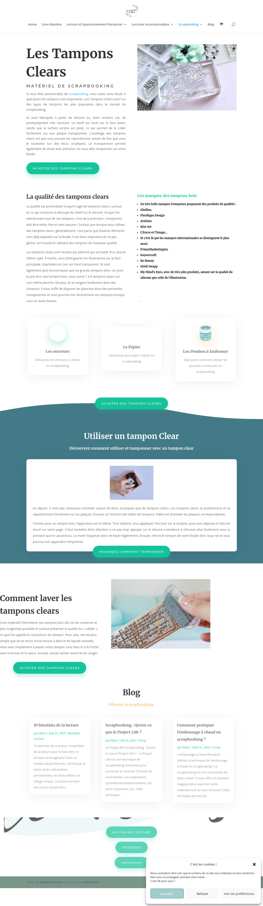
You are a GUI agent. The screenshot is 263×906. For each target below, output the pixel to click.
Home (32, 24)
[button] (254, 864)
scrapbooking (78, 94)
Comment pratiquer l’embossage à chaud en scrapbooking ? (194, 734)
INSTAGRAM (131, 861)
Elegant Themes (51, 882)
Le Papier (131, 347)
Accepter (167, 893)
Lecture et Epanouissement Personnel (94, 24)
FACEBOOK (131, 847)
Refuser (202, 893)
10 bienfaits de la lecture (61, 727)
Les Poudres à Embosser (205, 351)
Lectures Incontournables (150, 24)
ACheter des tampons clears (131, 403)
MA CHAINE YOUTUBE (131, 833)
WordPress (90, 882)
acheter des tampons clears (63, 168)
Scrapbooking (188, 24)
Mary (47, 735)
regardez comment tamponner (131, 551)
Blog (211, 24)
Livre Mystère (52, 24)
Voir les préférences (239, 893)
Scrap (141, 741)
